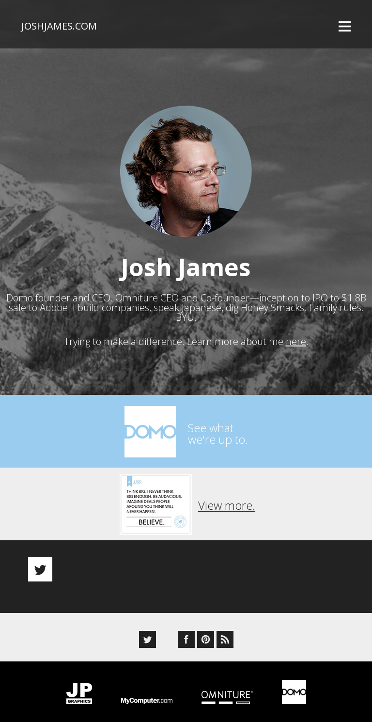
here (296, 341)
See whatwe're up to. (218, 433)
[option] (186, 560)
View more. (226, 505)
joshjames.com (59, 25)
